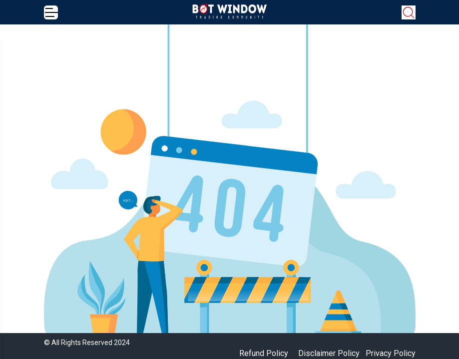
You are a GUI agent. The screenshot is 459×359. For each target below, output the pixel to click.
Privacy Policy (391, 353)
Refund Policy (263, 353)
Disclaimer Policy (329, 353)
